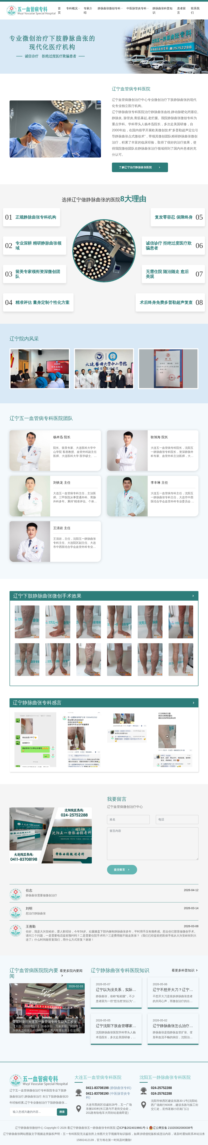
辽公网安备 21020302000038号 (173, 1127)
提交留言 (122, 869)
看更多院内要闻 (71, 973)
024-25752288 (161, 1088)
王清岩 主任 (63, 528)
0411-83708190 (97, 1093)
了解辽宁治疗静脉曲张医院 (140, 167)
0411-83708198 (97, 1088)
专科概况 (83, 8)
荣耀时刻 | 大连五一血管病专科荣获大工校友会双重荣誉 (46, 1022)
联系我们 (197, 10)
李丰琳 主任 (160, 482)
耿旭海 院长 (160, 437)
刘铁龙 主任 (63, 482)
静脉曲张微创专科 (118, 8)
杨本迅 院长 (63, 437)
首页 (70, 10)
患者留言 (185, 10)
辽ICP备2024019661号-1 (132, 1127)
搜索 (62, 1111)
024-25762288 (161, 1093)
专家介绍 (97, 10)
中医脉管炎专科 (145, 8)
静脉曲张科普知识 (168, 10)
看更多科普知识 (185, 970)
